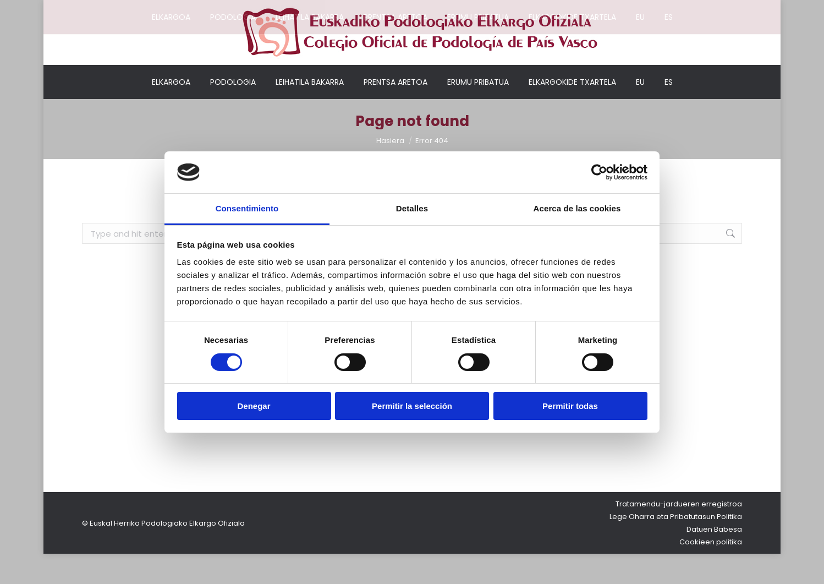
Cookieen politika (710, 572)
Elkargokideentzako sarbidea (630, 8)
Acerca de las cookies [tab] (577, 208)
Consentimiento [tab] (247, 208)
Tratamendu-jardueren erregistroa (679, 534)
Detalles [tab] (412, 208)
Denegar (253, 406)
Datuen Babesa (714, 559)
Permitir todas (570, 406)
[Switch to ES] (668, 112)
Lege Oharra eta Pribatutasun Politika (675, 547)
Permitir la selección (412, 406)
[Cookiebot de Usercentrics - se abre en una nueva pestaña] (599, 172)
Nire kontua (540, 8)
